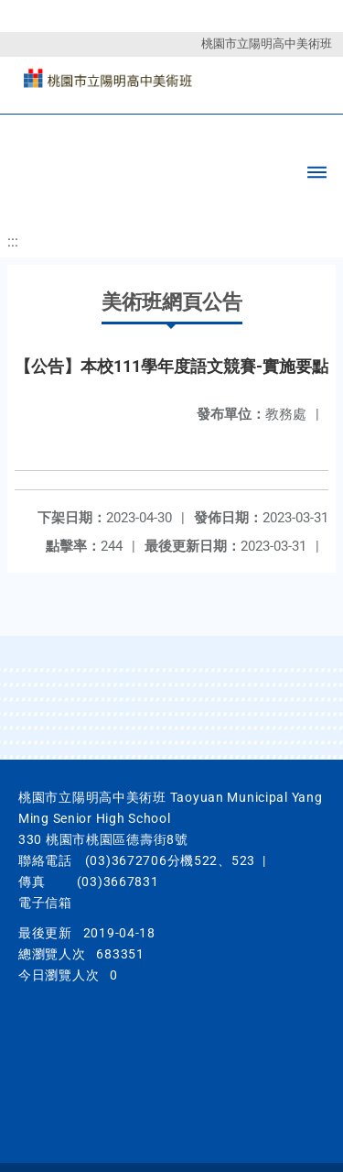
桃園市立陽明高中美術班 (266, 43)
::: (12, 241)
